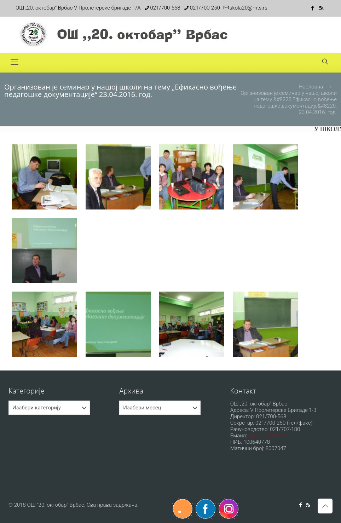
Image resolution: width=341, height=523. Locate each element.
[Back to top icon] (325, 506)
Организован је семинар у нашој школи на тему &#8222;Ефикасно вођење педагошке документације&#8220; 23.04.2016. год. (289, 102)
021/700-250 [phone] (205, 8)
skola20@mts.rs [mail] (248, 8)
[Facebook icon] (312, 8)
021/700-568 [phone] (165, 8)
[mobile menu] (14, 62)
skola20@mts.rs (267, 435)
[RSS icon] (321, 8)
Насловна (311, 87)
